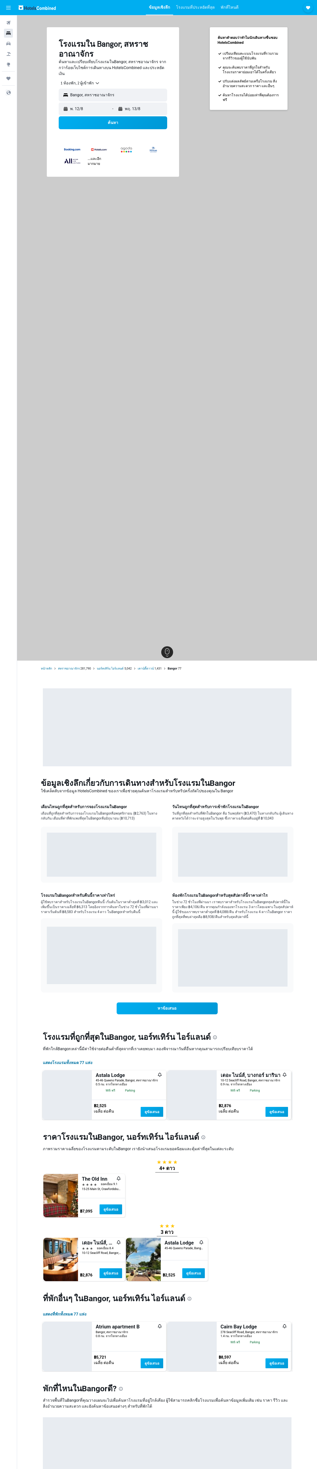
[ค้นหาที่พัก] (8, 33)
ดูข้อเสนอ (152, 1112)
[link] (167, 1008)
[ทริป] (8, 78)
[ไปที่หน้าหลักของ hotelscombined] (37, 7)
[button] (8, 7)
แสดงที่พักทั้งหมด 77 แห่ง (64, 1415)
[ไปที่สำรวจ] (8, 64)
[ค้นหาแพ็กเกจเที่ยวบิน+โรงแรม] (8, 54)
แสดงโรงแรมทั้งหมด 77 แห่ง (67, 1062)
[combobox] (78, 83)
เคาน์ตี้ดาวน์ (146, 668)
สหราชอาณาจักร (69, 668)
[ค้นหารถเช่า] (8, 44)
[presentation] (215, 1037)
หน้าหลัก (46, 668)
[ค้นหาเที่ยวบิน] (8, 23)
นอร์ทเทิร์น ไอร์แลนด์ (110, 668)
